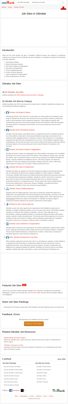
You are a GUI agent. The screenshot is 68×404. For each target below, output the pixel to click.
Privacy (51, 396)
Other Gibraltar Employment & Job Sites (22, 237)
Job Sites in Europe (42, 372)
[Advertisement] (33, 32)
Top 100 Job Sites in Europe (11, 375)
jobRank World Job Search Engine (14, 337)
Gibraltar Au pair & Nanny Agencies (20, 204)
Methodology (23, 396)
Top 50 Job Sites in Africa (11, 382)
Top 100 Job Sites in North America (13, 369)
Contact (32, 396)
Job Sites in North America (44, 366)
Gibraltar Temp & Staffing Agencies (20, 188)
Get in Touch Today (34, 292)
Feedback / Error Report (34, 324)
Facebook (14, 390)
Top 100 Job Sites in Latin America (13, 372)
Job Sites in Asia (41, 379)
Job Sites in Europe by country (13, 345)
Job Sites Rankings (23, 2)
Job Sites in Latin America (44, 369)
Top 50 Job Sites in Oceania (11, 385)
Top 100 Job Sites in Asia (11, 379)
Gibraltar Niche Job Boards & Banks (20, 130)
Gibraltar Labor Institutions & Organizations (23, 224)
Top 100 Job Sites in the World (12, 366)
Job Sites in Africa (41, 375)
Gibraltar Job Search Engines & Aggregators (23, 149)
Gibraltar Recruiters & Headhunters (20, 167)
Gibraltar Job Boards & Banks (18, 112)
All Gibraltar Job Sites (14, 92)
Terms (45, 396)
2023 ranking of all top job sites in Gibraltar (30, 95)
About (16, 396)
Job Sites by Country (38, 2)
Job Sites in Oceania (42, 382)
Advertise (38, 396)
